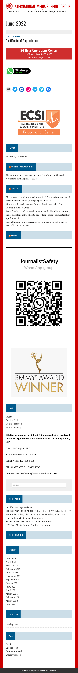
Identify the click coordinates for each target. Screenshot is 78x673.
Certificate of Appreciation (22, 40)
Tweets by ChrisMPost (17, 156)
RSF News (14, 235)
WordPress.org (13, 427)
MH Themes (53, 670)
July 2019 (10, 604)
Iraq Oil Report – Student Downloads (24, 517)
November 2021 (14, 576)
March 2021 (12, 593)
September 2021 (14, 579)
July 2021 (10, 586)
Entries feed (12, 420)
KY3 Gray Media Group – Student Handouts (28, 525)
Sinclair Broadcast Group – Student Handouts (29, 521)
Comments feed (14, 423)
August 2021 (12, 583)
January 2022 (12, 572)
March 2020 (12, 600)
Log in (9, 416)
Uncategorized (13, 36)
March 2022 (12, 565)
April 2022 (11, 561)
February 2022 (13, 568)
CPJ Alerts (15, 188)
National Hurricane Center (22, 166)
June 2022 (11, 558)
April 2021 (11, 590)
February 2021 (13, 597)
